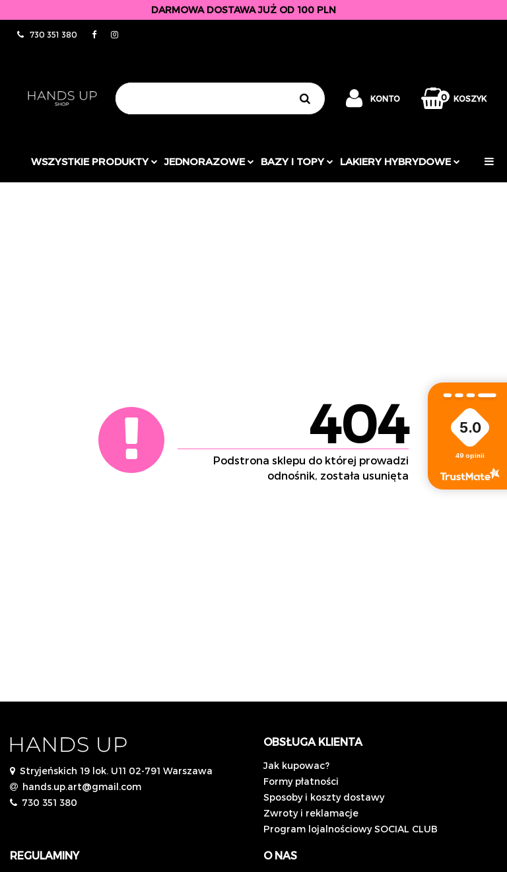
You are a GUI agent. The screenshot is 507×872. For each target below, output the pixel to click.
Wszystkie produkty (94, 161)
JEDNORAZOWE (209, 161)
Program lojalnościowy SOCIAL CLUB (350, 828)
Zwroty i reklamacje (310, 812)
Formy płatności (301, 781)
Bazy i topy (297, 161)
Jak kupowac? (296, 765)
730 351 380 (49, 802)
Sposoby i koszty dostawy (323, 797)
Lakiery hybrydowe (400, 161)
